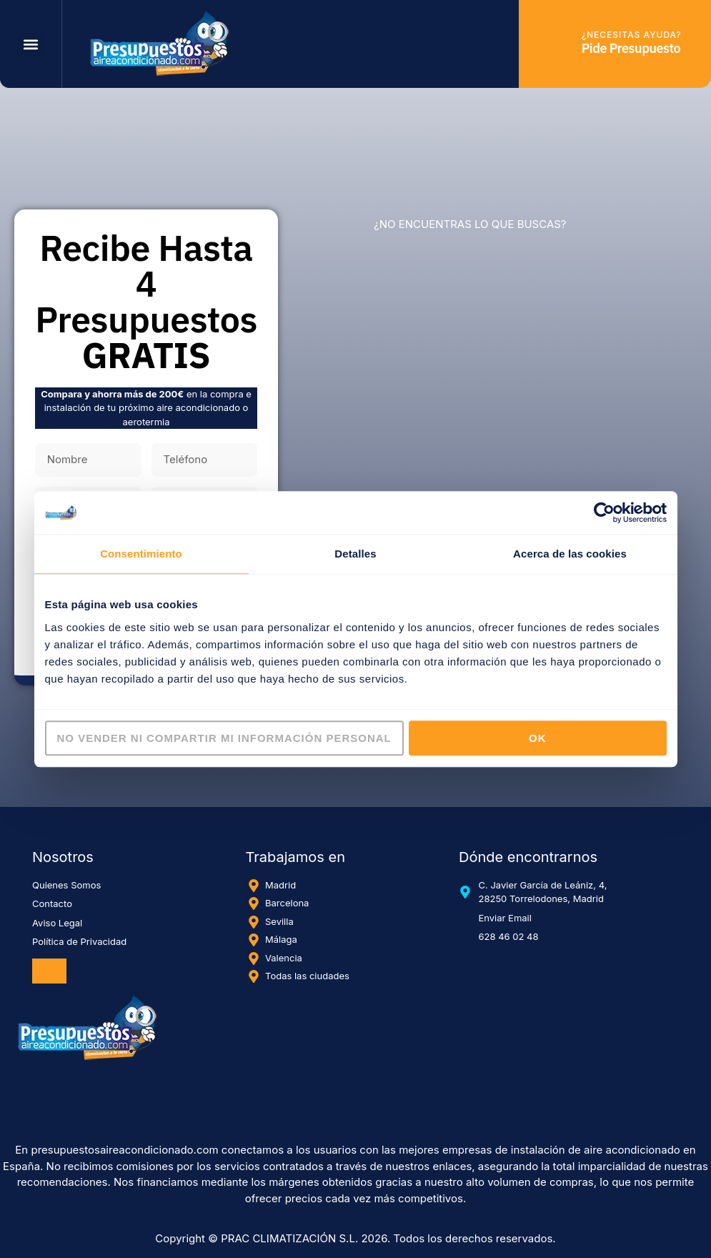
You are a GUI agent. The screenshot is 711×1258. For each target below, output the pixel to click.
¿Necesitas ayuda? (632, 34)
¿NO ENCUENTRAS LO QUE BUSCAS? (470, 224)
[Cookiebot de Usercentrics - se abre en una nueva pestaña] (604, 512)
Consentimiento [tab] (141, 554)
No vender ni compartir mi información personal (224, 738)
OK (538, 738)
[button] (31, 44)
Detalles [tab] (355, 554)
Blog (49, 971)
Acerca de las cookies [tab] (570, 554)
